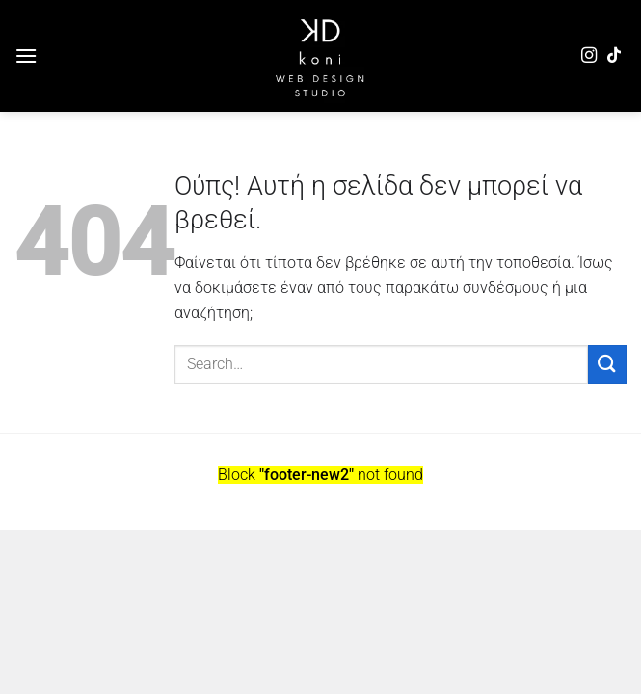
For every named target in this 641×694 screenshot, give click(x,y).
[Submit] (607, 364)
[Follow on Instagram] (589, 56)
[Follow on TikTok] (614, 56)
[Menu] (26, 55)
